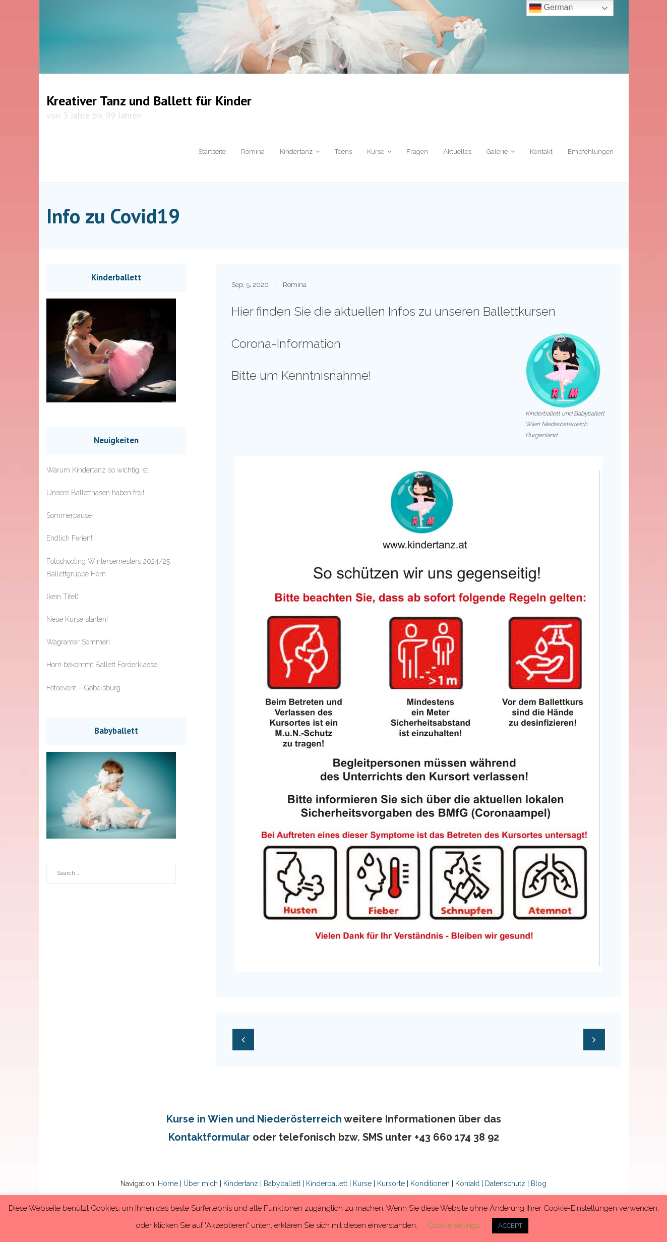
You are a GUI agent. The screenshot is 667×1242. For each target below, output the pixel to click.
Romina (295, 284)
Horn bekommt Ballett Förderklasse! (102, 665)
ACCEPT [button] (510, 1225)
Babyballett (282, 1183)
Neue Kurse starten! (77, 619)
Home (168, 1183)
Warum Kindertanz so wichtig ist (97, 470)
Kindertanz (240, 1183)
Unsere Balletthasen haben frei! (95, 493)
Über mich (201, 1183)
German (551, 8)
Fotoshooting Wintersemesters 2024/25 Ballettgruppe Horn (108, 567)
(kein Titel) (62, 597)
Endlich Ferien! (69, 538)
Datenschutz (504, 1183)
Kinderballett (326, 1183)
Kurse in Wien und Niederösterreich (254, 1119)
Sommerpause (69, 515)
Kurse (362, 1183)
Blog (538, 1183)
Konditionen (430, 1183)
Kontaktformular (209, 1137)
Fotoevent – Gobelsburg (83, 688)
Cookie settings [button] (453, 1225)
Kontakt (466, 1183)
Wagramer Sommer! (78, 642)
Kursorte (391, 1183)
